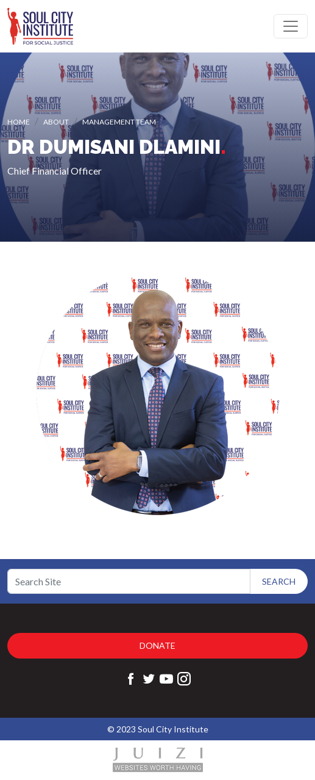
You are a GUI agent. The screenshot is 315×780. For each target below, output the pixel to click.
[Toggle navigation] (291, 26)
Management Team (119, 121)
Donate (157, 645)
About (56, 121)
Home (18, 121)
